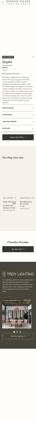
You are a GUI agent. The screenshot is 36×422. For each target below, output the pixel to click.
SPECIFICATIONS (8, 108)
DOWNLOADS (7, 115)
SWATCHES (6, 128)
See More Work (17, 249)
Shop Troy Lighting (17, 336)
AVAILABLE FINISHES (9, 122)
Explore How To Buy (18, 137)
